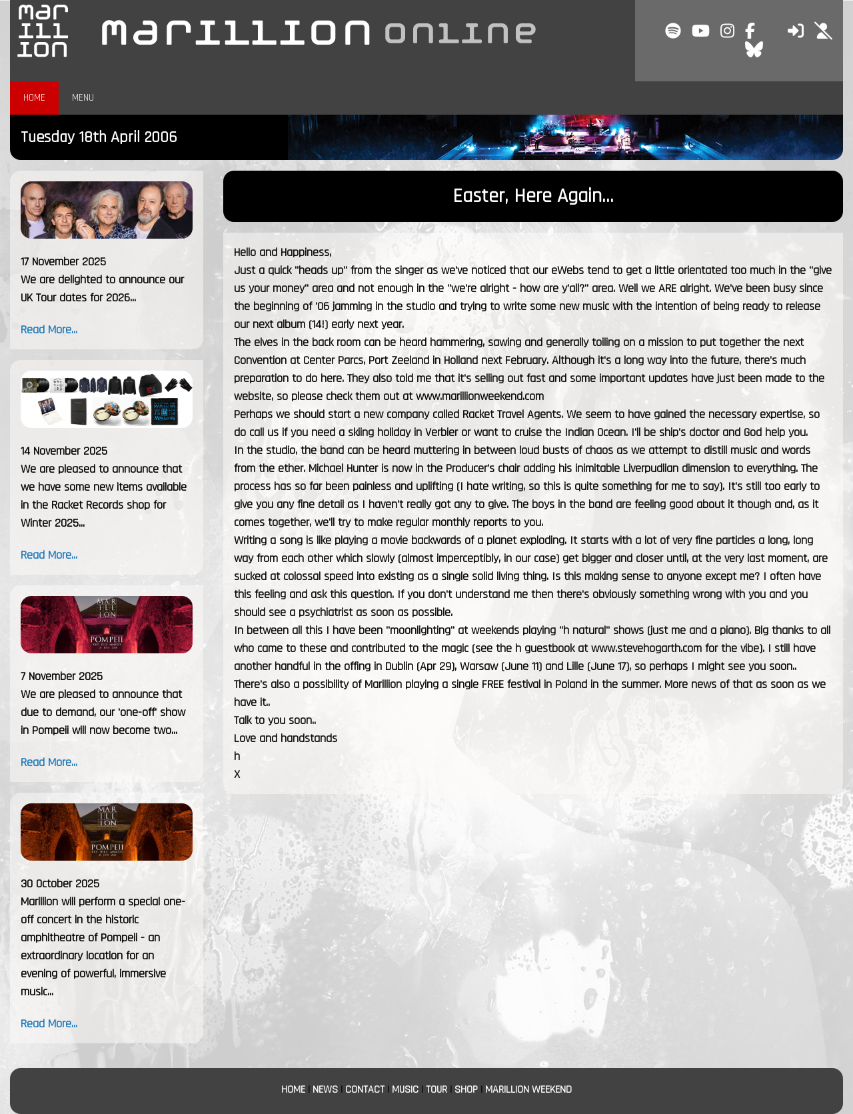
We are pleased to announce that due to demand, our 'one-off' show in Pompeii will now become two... (103, 712)
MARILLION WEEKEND (528, 1090)
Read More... (49, 329)
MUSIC (405, 1090)
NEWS (325, 1090)
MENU (83, 97)
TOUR (436, 1090)
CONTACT (365, 1090)
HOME (34, 97)
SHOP (466, 1090)
